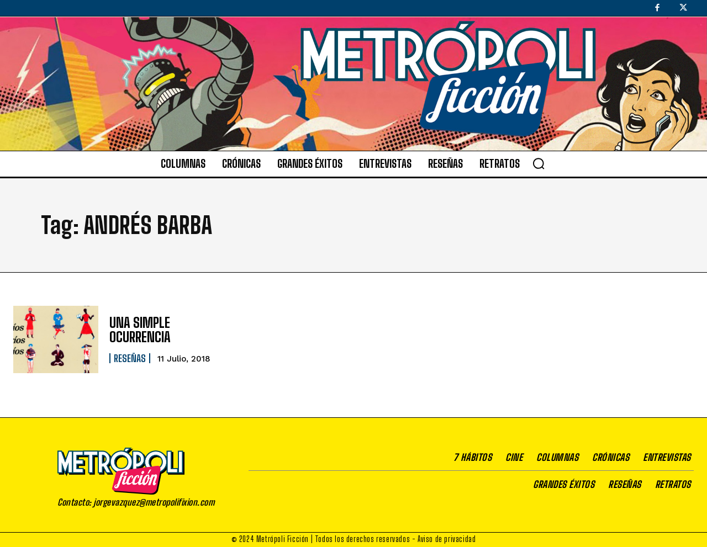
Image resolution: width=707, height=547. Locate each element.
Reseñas (130, 358)
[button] (538, 163)
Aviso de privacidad (447, 539)
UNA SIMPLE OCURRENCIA (140, 330)
